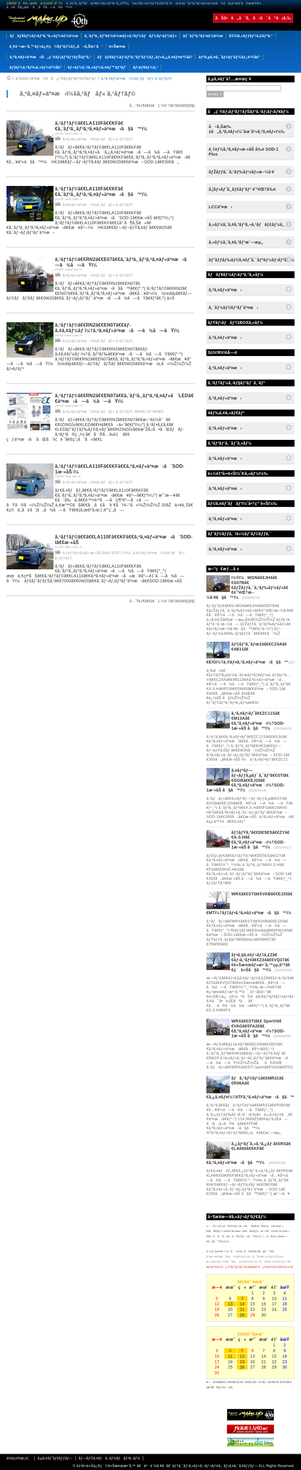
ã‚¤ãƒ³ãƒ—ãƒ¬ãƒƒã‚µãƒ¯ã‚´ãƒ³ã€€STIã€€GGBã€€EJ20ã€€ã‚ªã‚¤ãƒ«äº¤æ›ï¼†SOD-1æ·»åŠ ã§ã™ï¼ (247, 780)
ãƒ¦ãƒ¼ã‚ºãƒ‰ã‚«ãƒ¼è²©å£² (35, 67)
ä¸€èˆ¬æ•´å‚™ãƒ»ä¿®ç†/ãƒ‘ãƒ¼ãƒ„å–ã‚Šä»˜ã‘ (56, 46)
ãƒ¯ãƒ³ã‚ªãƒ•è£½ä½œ (203, 36)
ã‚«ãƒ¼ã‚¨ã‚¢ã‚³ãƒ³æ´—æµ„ (236, 242)
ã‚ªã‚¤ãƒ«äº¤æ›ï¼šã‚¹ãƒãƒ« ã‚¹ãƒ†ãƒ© (136, 79)
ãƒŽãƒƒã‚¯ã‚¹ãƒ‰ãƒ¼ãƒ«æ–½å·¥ (241, 171)
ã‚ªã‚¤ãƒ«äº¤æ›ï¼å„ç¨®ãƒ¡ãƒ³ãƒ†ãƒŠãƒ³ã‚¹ (56, 79)
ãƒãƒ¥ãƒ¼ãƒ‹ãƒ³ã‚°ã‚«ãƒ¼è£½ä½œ (44, 36)
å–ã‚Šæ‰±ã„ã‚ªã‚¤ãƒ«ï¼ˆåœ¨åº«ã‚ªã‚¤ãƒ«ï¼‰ (247, 129)
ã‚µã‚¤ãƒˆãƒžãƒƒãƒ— (55, 1458)
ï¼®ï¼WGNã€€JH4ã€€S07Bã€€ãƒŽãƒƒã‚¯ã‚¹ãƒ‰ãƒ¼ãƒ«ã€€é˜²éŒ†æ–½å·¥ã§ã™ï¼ (247, 587)
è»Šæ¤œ (117, 46)
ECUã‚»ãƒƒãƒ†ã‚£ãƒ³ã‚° (251, 36)
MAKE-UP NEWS (149, 412)
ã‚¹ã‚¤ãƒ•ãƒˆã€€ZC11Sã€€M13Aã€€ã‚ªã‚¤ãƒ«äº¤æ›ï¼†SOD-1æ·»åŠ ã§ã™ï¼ (258, 720)
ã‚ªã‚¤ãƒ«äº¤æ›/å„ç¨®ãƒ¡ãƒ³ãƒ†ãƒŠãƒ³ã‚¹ (50, 57)
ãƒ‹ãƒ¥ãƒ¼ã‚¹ (145, 67)
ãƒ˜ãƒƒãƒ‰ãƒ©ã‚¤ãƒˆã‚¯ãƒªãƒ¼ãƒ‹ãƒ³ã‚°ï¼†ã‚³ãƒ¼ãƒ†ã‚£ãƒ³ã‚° (252, 259)
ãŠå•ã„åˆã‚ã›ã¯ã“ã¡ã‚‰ (253, 18)
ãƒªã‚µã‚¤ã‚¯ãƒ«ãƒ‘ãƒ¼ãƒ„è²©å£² (229, 57)
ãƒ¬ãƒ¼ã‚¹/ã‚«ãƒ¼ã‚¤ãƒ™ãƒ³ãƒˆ (97, 67)
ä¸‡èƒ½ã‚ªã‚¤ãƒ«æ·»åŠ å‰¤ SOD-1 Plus (97, 553)
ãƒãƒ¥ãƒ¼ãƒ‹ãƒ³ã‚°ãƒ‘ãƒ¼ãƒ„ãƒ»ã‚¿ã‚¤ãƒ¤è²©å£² (144, 57)
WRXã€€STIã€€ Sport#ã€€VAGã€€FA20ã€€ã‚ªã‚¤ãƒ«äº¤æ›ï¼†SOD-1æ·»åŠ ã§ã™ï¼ (258, 1028)
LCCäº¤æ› (220, 206)
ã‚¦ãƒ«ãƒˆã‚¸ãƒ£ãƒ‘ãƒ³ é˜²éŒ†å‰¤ (242, 189)
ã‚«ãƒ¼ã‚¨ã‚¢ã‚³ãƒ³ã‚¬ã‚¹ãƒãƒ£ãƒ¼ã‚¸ (247, 224)
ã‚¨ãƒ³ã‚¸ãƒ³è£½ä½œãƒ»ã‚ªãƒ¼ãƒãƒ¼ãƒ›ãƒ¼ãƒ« (130, 36)
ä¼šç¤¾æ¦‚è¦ (18, 1458)
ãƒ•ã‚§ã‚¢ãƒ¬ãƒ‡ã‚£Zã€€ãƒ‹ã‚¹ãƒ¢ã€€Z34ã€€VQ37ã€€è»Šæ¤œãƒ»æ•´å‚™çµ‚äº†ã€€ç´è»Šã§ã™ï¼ (260, 962)
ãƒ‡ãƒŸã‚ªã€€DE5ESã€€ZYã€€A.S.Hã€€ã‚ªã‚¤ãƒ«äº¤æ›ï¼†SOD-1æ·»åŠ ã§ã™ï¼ (260, 839)
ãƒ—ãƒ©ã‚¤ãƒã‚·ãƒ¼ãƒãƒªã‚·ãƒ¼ (109, 1458)
